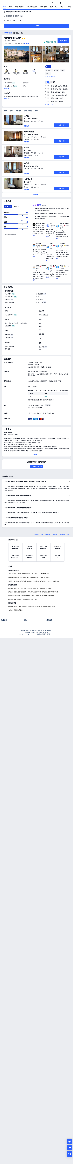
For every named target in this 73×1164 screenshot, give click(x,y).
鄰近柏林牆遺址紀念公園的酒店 (17, 592)
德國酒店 (47, 534)
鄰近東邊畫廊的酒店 (14, 588)
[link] (52, 3)
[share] (69, 1147)
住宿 (4, 7)
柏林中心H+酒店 (45, 577)
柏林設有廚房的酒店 (34, 606)
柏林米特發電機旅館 (53, 581)
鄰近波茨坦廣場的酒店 (34, 592)
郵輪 (69, 7)
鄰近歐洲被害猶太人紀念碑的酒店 (31, 595)
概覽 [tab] (5, 111)
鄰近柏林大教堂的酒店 (48, 595)
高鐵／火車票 (19, 7)
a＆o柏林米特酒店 (44, 574)
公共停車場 (8, 294)
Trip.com (36, 534)
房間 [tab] (11, 111)
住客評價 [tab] (18, 111)
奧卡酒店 (34, 574)
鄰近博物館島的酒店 (14, 595)
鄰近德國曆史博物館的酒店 (50, 592)
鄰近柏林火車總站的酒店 (30, 599)
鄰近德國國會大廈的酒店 (44, 588)
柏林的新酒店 (23, 606)
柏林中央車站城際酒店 (24, 574)
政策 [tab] (36, 111)
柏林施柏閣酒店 (34, 577)
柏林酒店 (54, 534)
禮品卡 (62, 7)
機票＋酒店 (54, 7)
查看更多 (6, 98)
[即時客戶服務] (69, 1154)
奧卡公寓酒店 (12, 574)
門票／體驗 (43, 7)
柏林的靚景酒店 (12, 606)
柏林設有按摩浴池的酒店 (48, 606)
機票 (10, 7)
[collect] (69, 1141)
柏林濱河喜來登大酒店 (39, 581)
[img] (16, 54)
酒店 (42, 534)
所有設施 (6, 88)
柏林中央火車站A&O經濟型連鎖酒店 (18, 577)
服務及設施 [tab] (28, 111)
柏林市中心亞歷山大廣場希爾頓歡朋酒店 (20, 581)
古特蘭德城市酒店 (12, 38)
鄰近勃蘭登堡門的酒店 (14, 599)
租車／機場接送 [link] (32, 7)
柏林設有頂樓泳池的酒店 (15, 610)
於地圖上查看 (49, 104)
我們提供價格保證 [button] (51, 42)
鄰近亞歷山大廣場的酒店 (28, 588)
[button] (56, 3)
